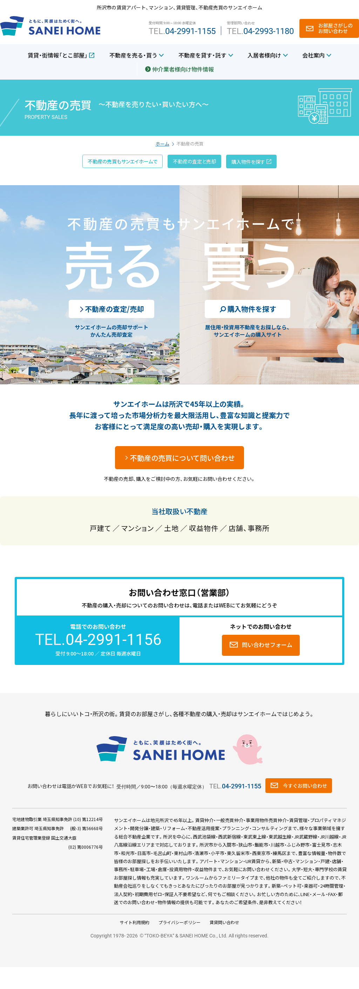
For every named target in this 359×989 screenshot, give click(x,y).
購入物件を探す (248, 161)
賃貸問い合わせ (224, 922)
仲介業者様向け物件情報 (183, 69)
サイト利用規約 (134, 922)
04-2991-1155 (190, 31)
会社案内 (313, 55)
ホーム (162, 143)
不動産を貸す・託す (202, 55)
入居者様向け (264, 55)
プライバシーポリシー (179, 922)
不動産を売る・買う (133, 55)
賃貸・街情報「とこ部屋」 (58, 55)
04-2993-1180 (268, 31)
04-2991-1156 (114, 640)
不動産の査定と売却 (194, 161)
